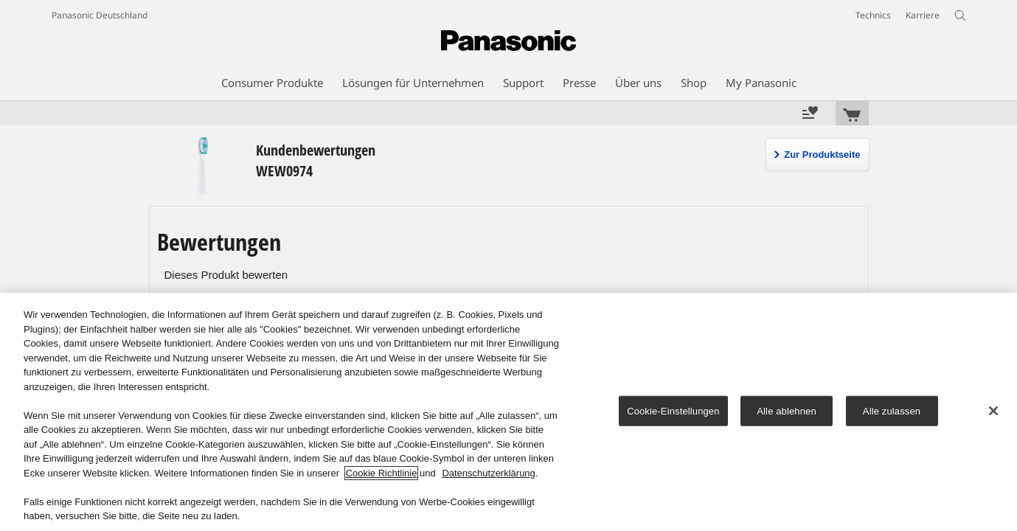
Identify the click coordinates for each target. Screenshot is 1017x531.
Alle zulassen (891, 410)
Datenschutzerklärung (488, 473)
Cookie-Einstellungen (673, 410)
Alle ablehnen (786, 410)
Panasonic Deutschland (99, 15)
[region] (508, 412)
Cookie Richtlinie (381, 473)
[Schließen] (993, 411)
